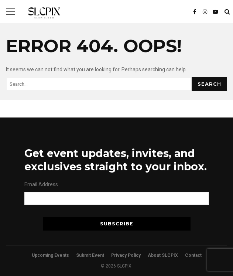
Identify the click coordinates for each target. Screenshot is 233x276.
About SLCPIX (163, 255)
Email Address (41, 184)
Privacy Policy (126, 255)
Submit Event (90, 255)
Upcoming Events (50, 255)
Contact (193, 255)
